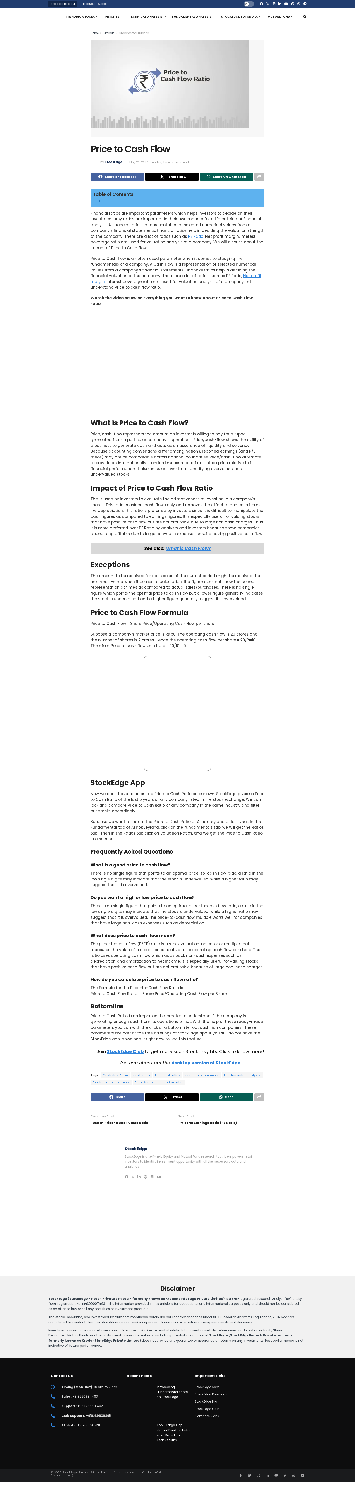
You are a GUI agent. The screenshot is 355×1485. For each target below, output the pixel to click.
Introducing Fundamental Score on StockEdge (172, 1394)
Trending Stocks (80, 16)
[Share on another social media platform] (259, 177)
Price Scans (144, 1083)
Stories (102, 4)
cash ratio (141, 1076)
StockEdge (113, 162)
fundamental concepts (111, 1083)
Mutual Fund (279, 16)
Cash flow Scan (115, 1076)
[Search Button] (305, 17)
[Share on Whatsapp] (226, 177)
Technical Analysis (146, 16)
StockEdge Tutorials (239, 16)
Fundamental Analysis (191, 16)
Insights (112, 16)
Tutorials (108, 33)
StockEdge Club (125, 1052)
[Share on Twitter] (172, 177)
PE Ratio (195, 237)
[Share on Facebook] (117, 177)
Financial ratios (167, 1076)
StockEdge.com (63, 4)
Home (95, 33)
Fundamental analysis (242, 1076)
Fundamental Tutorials (134, 33)
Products (89, 4)
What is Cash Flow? (188, 549)
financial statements (202, 1076)
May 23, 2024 (139, 162)
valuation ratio (170, 1083)
